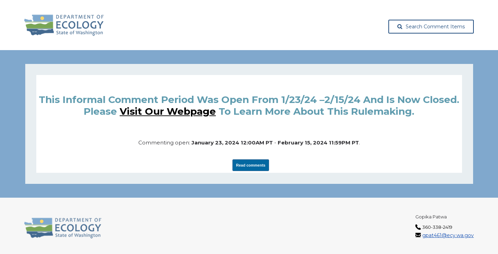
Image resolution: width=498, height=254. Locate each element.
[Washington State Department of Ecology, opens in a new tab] (64, 25)
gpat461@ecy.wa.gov (448, 235)
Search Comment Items (431, 26)
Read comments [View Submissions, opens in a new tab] (251, 165)
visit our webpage (168, 111)
